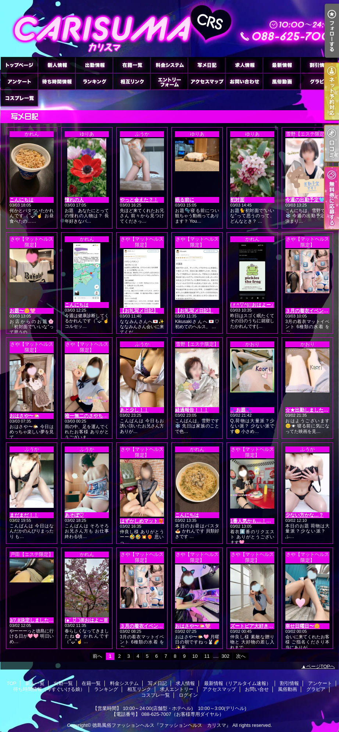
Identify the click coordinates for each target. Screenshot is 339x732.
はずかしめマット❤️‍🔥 (142, 521)
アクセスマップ (206, 81)
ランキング (94, 81)
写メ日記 (206, 65)
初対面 (237, 199)
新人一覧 (56, 65)
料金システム (169, 65)
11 (206, 656)
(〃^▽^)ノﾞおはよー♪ (252, 305)
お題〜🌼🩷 (23, 310)
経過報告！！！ (191, 410)
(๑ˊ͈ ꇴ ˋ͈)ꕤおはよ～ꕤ (86, 620)
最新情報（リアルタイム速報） (281, 65)
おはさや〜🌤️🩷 (193, 626)
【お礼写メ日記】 (139, 310)
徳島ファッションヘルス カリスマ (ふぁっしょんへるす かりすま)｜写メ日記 (169, 28)
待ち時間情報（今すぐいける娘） (56, 81)
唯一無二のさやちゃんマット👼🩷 (102, 416)
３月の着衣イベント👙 (309, 310)
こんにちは (21, 199)
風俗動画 (281, 81)
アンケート (19, 81)
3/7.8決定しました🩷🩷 (35, 620)
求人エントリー (169, 81)
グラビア (319, 81)
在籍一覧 (131, 65)
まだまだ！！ (24, 515)
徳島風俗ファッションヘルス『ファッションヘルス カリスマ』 (161, 725)
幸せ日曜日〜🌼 (302, 626)
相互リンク (131, 81)
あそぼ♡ (74, 515)
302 (225, 656)
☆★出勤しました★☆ (309, 410)
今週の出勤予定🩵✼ (307, 199)
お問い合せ (244, 81)
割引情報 (319, 65)
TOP (19, 65)
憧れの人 (74, 199)
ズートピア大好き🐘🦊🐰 (258, 626)
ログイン (188, 695)
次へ (241, 656)
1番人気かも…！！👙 (253, 521)
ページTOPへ (320, 666)
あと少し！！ (134, 410)
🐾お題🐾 (240, 410)
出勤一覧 (94, 65)
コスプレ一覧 (19, 98)
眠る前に (184, 199)
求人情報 (244, 65)
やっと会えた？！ (139, 199)
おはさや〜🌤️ (24, 416)
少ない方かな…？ (304, 515)
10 (194, 656)
